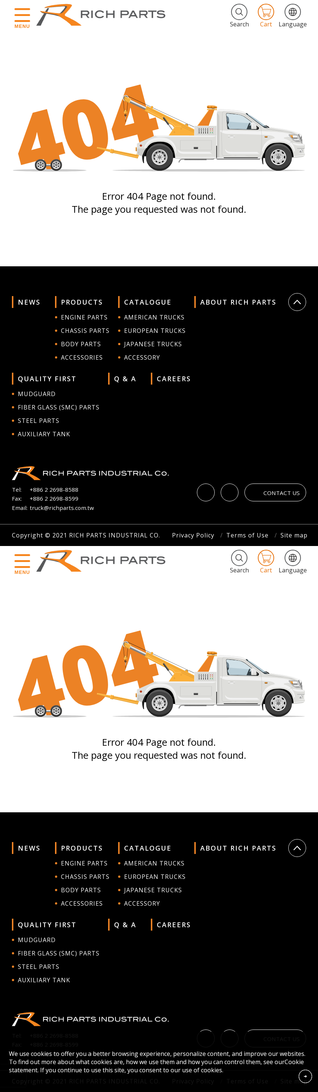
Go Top (297, 302)
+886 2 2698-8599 (54, 498)
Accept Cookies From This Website (305, 1076)
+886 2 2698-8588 (54, 489)
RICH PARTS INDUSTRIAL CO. (104, 15)
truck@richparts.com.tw (62, 507)
